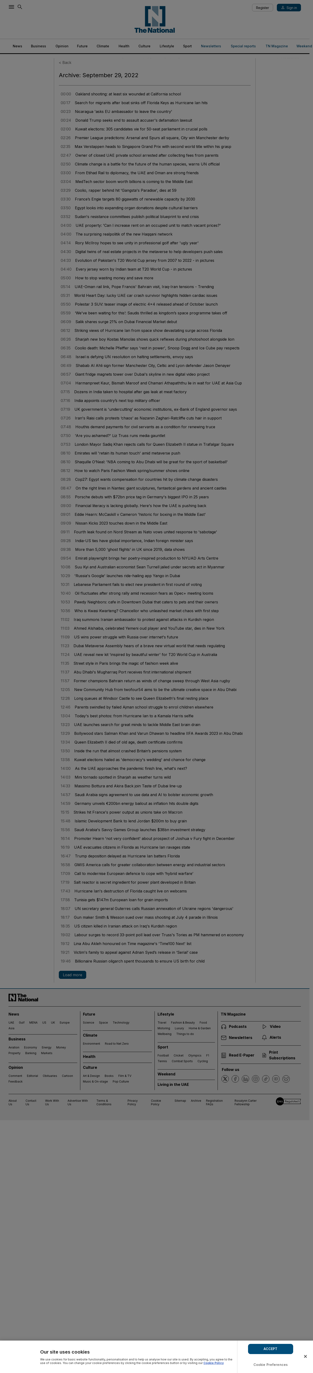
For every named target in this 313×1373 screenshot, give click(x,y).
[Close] (305, 1356)
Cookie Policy (213, 1363)
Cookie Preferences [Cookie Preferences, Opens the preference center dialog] (270, 1365)
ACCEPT (270, 1349)
